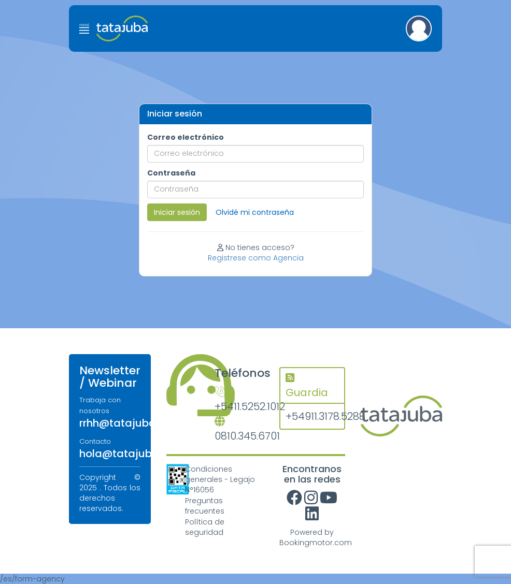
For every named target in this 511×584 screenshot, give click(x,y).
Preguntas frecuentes (204, 505)
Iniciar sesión (177, 212)
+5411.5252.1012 (239, 400)
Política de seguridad (204, 527)
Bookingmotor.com (315, 542)
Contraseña (171, 173)
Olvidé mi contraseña (255, 212)
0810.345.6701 (239, 430)
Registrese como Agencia (256, 258)
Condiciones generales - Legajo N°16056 (220, 479)
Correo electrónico (185, 137)
